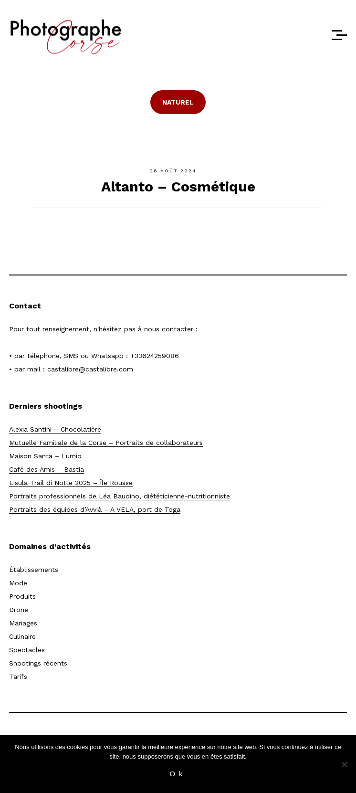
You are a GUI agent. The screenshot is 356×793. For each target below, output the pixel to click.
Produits (22, 596)
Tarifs (18, 676)
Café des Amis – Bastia (46, 469)
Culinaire (22, 636)
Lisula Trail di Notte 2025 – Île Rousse (71, 482)
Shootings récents (38, 663)
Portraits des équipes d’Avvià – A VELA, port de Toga (94, 509)
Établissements (33, 569)
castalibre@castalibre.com (90, 369)
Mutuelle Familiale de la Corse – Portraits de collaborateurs (106, 442)
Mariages (23, 623)
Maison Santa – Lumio (45, 456)
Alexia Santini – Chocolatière (55, 429)
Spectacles (27, 650)
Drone (18, 609)
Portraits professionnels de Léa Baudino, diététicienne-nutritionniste (119, 496)
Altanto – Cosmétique (178, 186)
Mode (18, 583)
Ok (177, 774)
